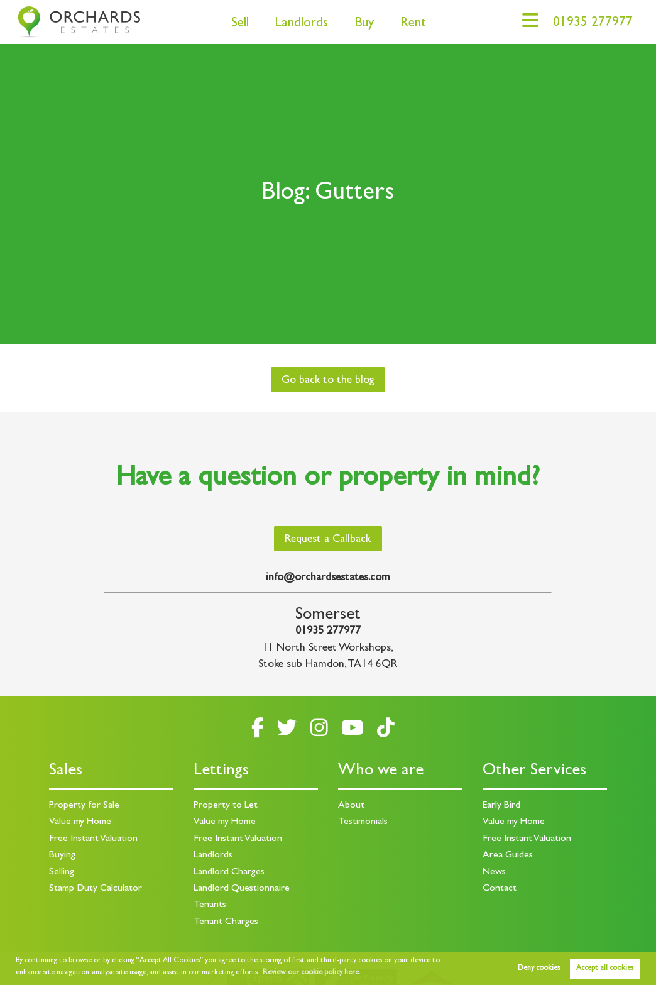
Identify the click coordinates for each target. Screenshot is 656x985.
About (351, 806)
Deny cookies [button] (539, 968)
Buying (62, 855)
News (494, 872)
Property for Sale (84, 806)
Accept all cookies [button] (604, 968)
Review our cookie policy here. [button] (312, 973)
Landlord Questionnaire (242, 889)
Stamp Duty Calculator (95, 889)
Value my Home (80, 822)
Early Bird (501, 806)
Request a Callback (328, 540)
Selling (61, 872)
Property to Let (226, 806)
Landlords (301, 24)
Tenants (210, 905)
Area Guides (508, 855)
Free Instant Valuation (93, 839)
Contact (500, 889)
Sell (240, 24)
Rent (413, 24)
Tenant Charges (226, 922)
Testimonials (363, 822)
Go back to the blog (328, 381)
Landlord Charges (229, 872)
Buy (364, 24)
